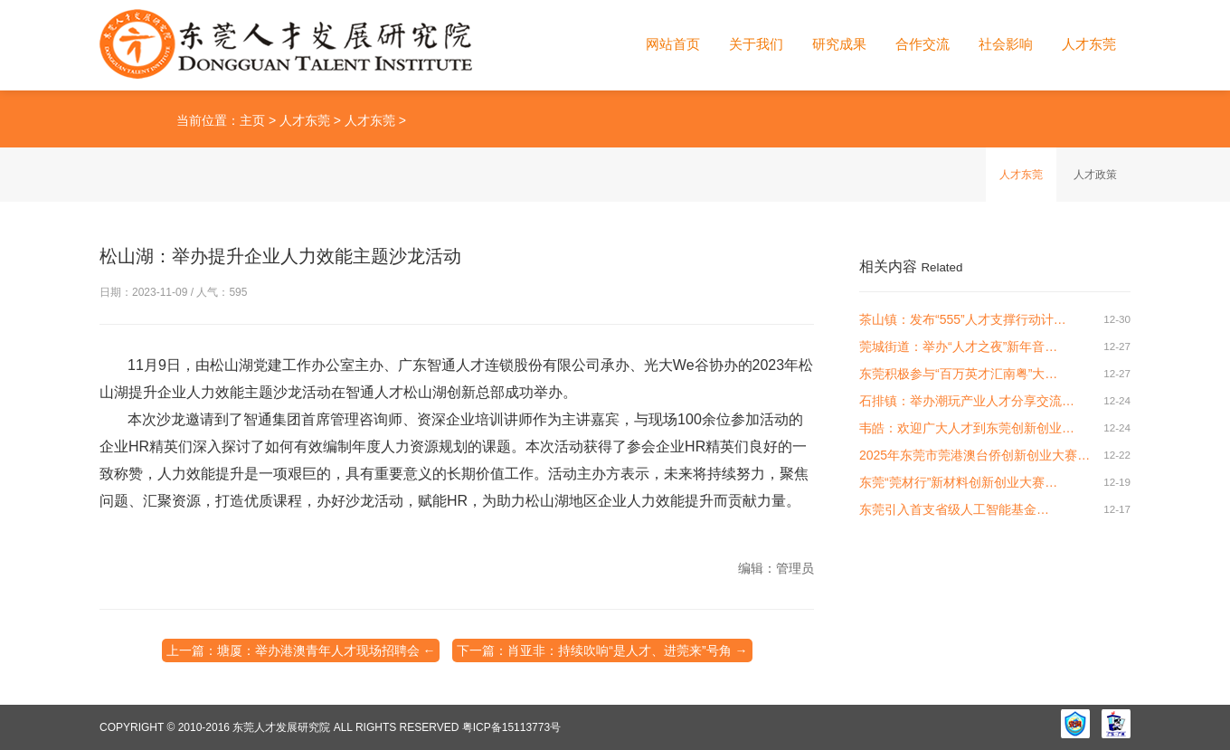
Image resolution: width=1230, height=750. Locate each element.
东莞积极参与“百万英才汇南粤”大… (958, 373)
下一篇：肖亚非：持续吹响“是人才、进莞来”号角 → (602, 650)
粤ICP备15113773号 (511, 727)
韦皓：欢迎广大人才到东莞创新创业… (966, 428)
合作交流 (922, 44)
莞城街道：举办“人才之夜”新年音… (958, 346)
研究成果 (839, 44)
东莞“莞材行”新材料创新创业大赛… (958, 482)
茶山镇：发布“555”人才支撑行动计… (962, 319)
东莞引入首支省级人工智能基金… (954, 509)
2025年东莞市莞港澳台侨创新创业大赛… (974, 455)
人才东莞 (1089, 44)
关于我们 (756, 44)
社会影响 (1006, 44)
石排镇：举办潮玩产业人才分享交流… (966, 401)
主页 (252, 120)
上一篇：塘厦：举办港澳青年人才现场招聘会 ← (301, 650)
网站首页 (673, 44)
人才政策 (1095, 174)
